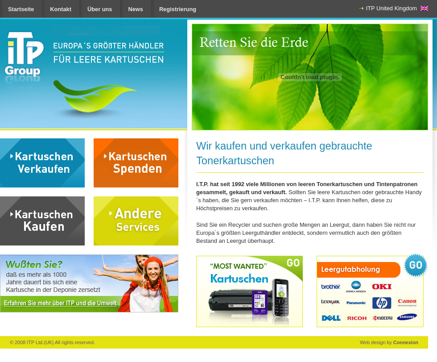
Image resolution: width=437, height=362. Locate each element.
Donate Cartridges (136, 162)
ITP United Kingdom (391, 8)
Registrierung (177, 9)
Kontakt (60, 9)
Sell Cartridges (42, 162)
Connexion (405, 342)
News (135, 9)
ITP (81, 54)
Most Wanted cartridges (249, 291)
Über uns (99, 9)
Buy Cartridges (42, 220)
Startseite (21, 9)
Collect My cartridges (372, 290)
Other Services (136, 220)
